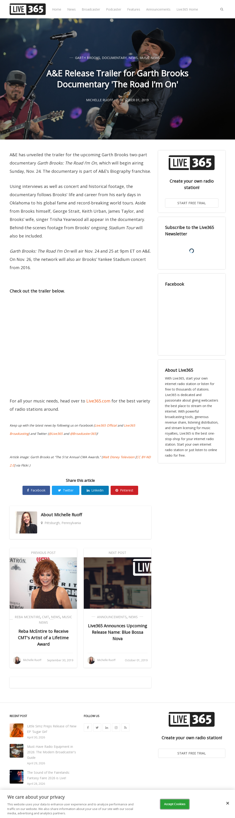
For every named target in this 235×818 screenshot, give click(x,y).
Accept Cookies (175, 804)
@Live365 (56, 434)
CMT (45, 617)
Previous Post (43, 552)
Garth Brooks (87, 58)
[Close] (228, 803)
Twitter (65, 490)
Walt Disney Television (118, 457)
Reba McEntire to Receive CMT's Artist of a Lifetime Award (43, 637)
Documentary (114, 58)
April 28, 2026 (36, 784)
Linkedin (95, 490)
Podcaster (113, 9)
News (71, 9)
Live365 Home (187, 9)
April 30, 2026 (36, 737)
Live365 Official (106, 425)
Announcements (158, 9)
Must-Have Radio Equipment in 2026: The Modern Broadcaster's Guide (51, 752)
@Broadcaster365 (83, 434)
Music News (150, 58)
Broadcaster (91, 9)
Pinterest (124, 490)
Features (133, 9)
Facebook (36, 490)
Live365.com (98, 401)
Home (56, 9)
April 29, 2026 (36, 763)
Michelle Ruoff (68, 514)
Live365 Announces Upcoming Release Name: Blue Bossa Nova (117, 632)
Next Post (117, 552)
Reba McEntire (27, 617)
